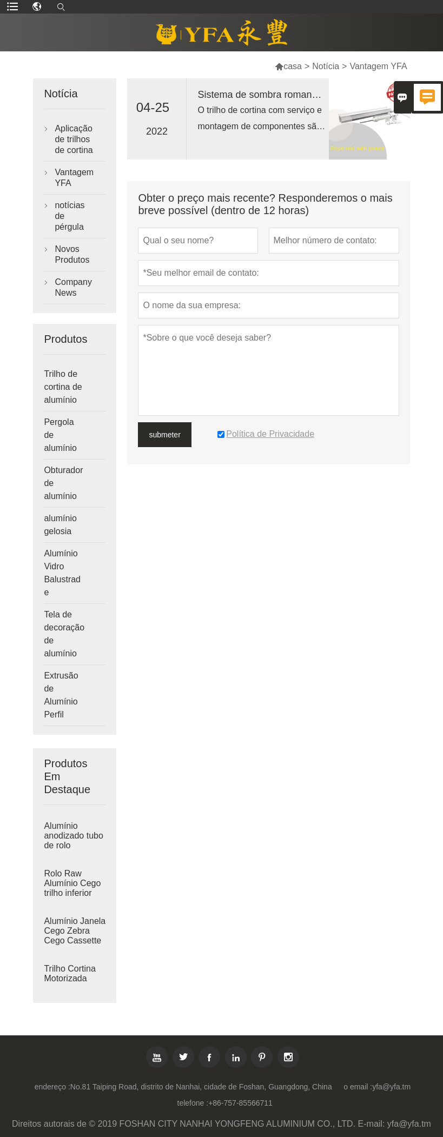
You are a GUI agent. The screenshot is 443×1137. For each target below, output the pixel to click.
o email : (357, 1086)
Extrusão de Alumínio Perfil (61, 695)
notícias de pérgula (69, 216)
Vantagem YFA (74, 178)
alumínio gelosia (60, 525)
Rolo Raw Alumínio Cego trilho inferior (72, 883)
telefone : (193, 1103)
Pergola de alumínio (60, 435)
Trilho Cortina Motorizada (69, 973)
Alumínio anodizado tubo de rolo (73, 835)
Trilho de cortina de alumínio (63, 386)
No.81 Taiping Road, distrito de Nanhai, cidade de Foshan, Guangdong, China (201, 1086)
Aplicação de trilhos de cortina (73, 139)
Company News (73, 287)
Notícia (325, 66)
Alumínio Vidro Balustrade (62, 573)
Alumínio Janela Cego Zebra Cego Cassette (74, 930)
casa (288, 66)
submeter (164, 434)
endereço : (52, 1086)
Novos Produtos (72, 254)
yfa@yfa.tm (391, 1086)
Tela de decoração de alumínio (64, 634)
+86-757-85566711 (240, 1103)
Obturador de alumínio (63, 483)
